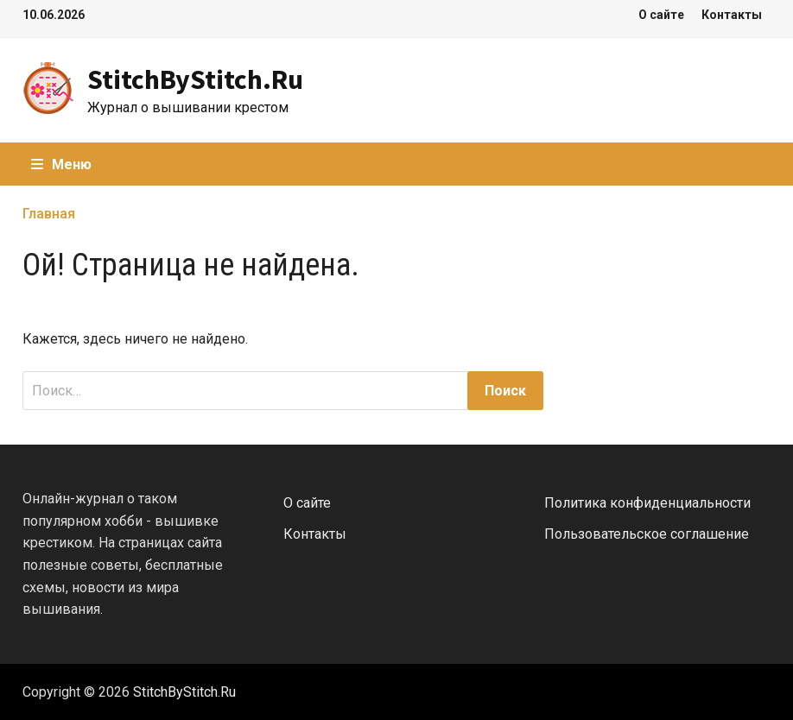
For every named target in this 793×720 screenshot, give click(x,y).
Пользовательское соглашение (646, 534)
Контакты (731, 15)
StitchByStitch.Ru (195, 79)
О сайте (661, 15)
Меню (61, 164)
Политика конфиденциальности (647, 503)
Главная (48, 213)
